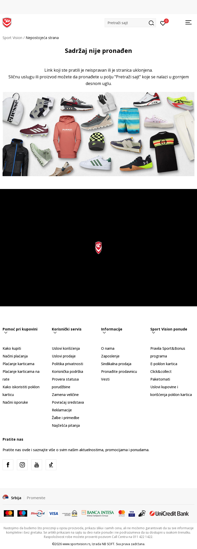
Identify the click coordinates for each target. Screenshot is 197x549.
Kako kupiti (12, 348)
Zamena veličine (65, 394)
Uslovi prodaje (64, 356)
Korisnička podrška (67, 371)
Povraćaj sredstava (68, 402)
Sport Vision (12, 37)
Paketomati (160, 379)
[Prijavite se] (163, 23)
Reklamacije (62, 410)
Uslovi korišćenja (66, 348)
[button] (130, 22)
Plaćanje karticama (18, 363)
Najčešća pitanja (66, 425)
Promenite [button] (36, 497)
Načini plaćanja (15, 356)
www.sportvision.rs (76, 544)
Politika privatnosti (67, 363)
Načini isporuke (15, 402)
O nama (107, 348)
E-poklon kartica (163, 363)
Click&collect (161, 371)
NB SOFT (108, 544)
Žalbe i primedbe (65, 417)
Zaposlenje (110, 356)
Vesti (105, 379)
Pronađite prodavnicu (119, 371)
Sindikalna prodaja (116, 363)
